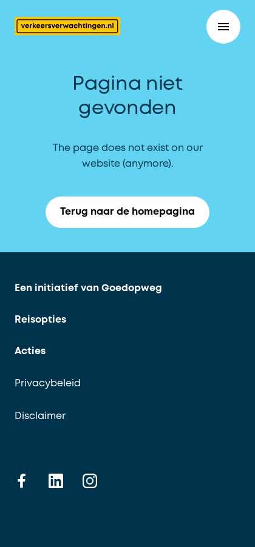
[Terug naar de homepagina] (67, 26)
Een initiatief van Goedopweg (88, 288)
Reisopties (40, 319)
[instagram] (90, 480)
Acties (30, 351)
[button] (223, 27)
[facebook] (22, 480)
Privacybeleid (48, 383)
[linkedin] (56, 480)
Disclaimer (40, 416)
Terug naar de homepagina (134, 212)
